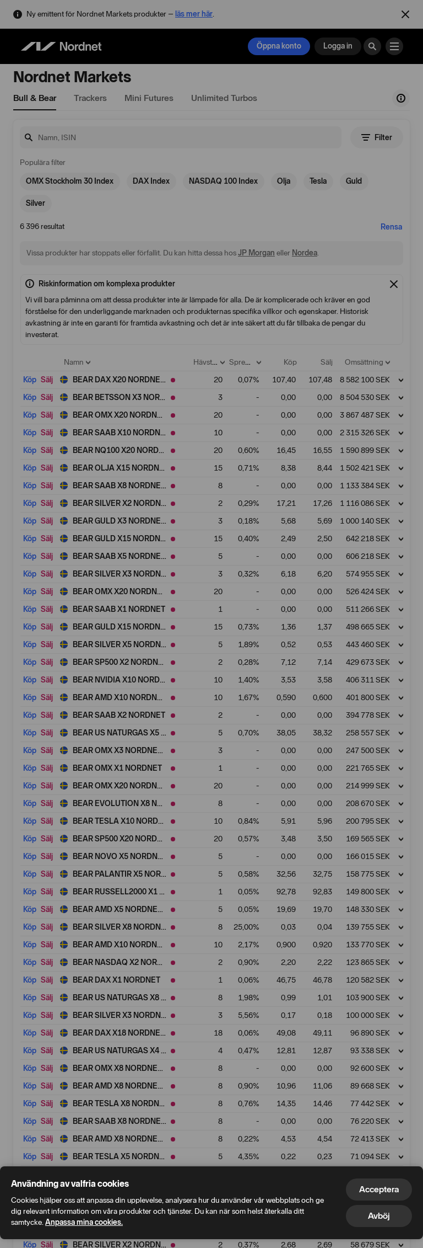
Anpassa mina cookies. (84, 1222)
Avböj (379, 1215)
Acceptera (379, 1189)
